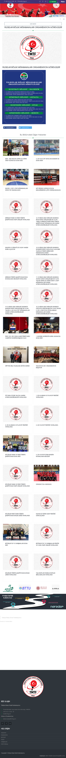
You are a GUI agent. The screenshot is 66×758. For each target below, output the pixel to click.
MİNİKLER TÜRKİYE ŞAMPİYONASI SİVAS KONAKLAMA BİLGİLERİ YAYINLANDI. (16, 278)
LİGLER (2, 739)
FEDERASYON (4, 735)
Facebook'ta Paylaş (9, 127)
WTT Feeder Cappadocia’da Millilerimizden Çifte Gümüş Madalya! (48, 189)
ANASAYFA (3, 732)
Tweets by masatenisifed (6, 621)
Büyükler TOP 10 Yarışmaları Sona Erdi (16, 544)
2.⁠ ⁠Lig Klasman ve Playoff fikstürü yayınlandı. (16, 426)
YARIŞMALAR (4, 741)
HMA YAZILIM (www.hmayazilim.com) (55, 755)
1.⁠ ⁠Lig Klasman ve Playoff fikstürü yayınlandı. (47, 396)
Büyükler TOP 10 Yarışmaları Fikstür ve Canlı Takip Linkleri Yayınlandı (47, 544)
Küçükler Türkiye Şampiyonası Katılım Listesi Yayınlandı (17, 574)
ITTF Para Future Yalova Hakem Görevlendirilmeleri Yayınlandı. (16, 396)
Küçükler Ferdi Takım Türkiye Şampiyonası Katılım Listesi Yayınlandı (17, 514)
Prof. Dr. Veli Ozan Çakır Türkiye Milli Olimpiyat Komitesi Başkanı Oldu (17, 337)
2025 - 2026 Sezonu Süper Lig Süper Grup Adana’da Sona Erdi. (16, 159)
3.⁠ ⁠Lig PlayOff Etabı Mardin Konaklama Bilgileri (45, 455)
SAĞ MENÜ (33, 24)
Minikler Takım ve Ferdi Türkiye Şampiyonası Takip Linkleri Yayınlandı (17, 219)
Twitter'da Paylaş (25, 127)
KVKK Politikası (4, 744)
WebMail (53, 1)
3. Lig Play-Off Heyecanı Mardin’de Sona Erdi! (47, 159)
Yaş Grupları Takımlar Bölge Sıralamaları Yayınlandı (45, 574)
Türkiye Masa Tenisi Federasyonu (11, 617)
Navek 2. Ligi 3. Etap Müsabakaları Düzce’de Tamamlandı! (16, 189)
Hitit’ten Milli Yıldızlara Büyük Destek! (17, 366)
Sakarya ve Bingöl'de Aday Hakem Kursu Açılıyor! (16, 248)
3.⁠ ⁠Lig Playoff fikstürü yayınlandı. (47, 425)
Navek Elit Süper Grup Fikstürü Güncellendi (45, 514)
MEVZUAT (3, 737)
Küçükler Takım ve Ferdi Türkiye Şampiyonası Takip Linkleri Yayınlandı (17, 485)
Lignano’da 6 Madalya (43, 484)
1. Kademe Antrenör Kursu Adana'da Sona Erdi (48, 337)
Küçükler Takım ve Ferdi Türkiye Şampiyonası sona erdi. (15, 455)
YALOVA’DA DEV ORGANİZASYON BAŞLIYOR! (46, 366)
